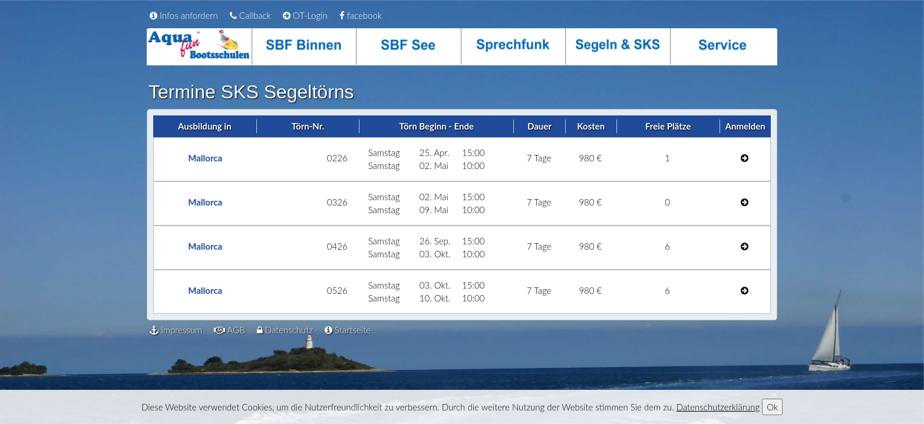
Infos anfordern (184, 15)
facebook (360, 15)
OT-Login (305, 15)
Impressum (176, 329)
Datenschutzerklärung (718, 407)
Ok (772, 407)
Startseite (348, 329)
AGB (229, 329)
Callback (250, 15)
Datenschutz (285, 329)
